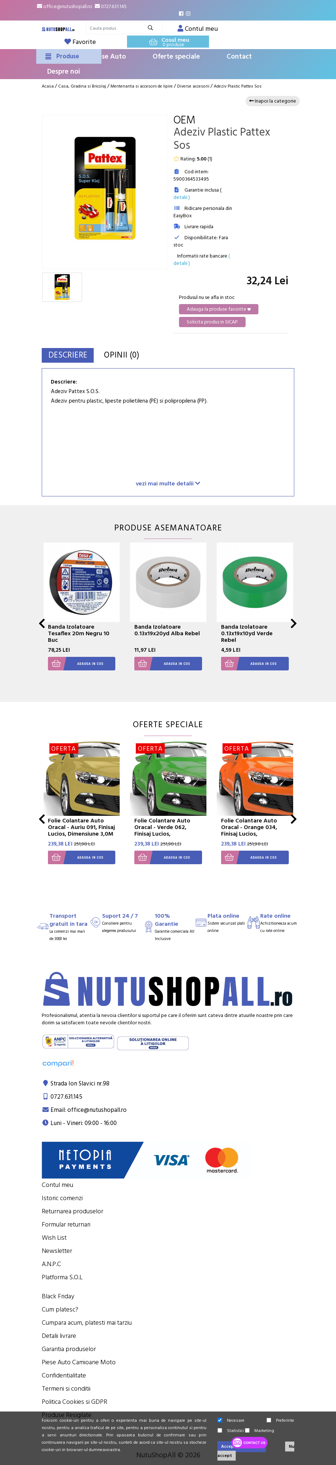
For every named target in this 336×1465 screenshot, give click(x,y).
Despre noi (63, 72)
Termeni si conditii (66, 1388)
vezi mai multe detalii (168, 483)
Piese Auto (109, 57)
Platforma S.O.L (62, 1277)
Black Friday (58, 1296)
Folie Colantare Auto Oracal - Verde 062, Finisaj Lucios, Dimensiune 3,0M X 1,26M (162, 834)
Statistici (230, 1431)
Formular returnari (66, 1224)
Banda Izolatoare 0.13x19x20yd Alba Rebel (167, 630)
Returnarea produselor (72, 1211)
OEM (184, 120)
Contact (239, 57)
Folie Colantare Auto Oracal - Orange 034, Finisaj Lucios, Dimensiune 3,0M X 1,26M (249, 834)
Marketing (259, 1431)
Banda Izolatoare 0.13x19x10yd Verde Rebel (247, 633)
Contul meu (57, 1185)
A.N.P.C (51, 1264)
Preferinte (280, 1420)
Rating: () (192, 159)
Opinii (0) (134, 355)
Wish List (54, 1237)
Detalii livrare (59, 1335)
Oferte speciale (176, 57)
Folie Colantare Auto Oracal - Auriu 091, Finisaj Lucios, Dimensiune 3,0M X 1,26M (81, 830)
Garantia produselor (69, 1349)
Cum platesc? (60, 1309)
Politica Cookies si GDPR (74, 1401)
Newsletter (57, 1250)
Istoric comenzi (62, 1198)
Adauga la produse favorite (219, 309)
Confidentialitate (64, 1375)
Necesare (230, 1420)
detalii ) (181, 197)
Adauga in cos (76, 663)
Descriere (72, 355)
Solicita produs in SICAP (212, 322)
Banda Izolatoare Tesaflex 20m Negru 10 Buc (78, 633)
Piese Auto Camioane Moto (79, 1362)
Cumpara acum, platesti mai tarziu (87, 1322)
